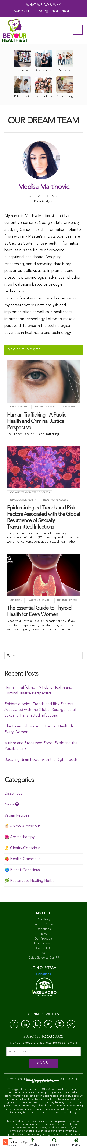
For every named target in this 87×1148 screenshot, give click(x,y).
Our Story (43, 919)
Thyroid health (67, 600)
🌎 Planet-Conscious (22, 870)
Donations (43, 929)
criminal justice (44, 407)
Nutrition (15, 600)
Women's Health (39, 600)
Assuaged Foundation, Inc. (42, 1079)
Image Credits (43, 943)
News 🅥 (11, 804)
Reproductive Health (22, 500)
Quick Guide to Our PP (43, 957)
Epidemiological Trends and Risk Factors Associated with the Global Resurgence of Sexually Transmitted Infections (40, 709)
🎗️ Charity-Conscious (22, 848)
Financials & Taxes (43, 924)
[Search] (43, 655)
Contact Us (43, 948)
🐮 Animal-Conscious (22, 826)
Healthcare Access (55, 500)
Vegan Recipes (16, 815)
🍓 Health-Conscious (22, 859)
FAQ (44, 953)
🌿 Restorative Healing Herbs (29, 881)
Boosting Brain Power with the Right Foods (40, 760)
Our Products (43, 938)
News (43, 933)
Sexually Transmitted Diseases (29, 492)
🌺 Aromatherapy (19, 837)
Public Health (18, 407)
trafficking (68, 407)
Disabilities (13, 794)
